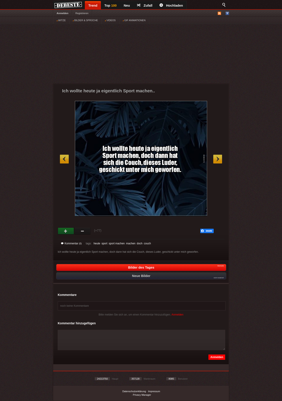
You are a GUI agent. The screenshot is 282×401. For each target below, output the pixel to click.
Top (110, 5)
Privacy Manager (142, 395)
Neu (127, 5)
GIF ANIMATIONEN (134, 20)
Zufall (144, 5)
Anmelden (62, 13)
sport (105, 243)
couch (147, 243)
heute (97, 243)
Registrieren (81, 13)
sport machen (117, 243)
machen (130, 243)
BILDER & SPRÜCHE (85, 20)
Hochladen (171, 5)
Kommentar (71, 243)
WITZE (61, 20)
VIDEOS (110, 20)
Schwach (82, 231)
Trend (92, 5)
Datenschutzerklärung (134, 391)
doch (140, 243)
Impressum (154, 391)
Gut (66, 231)
